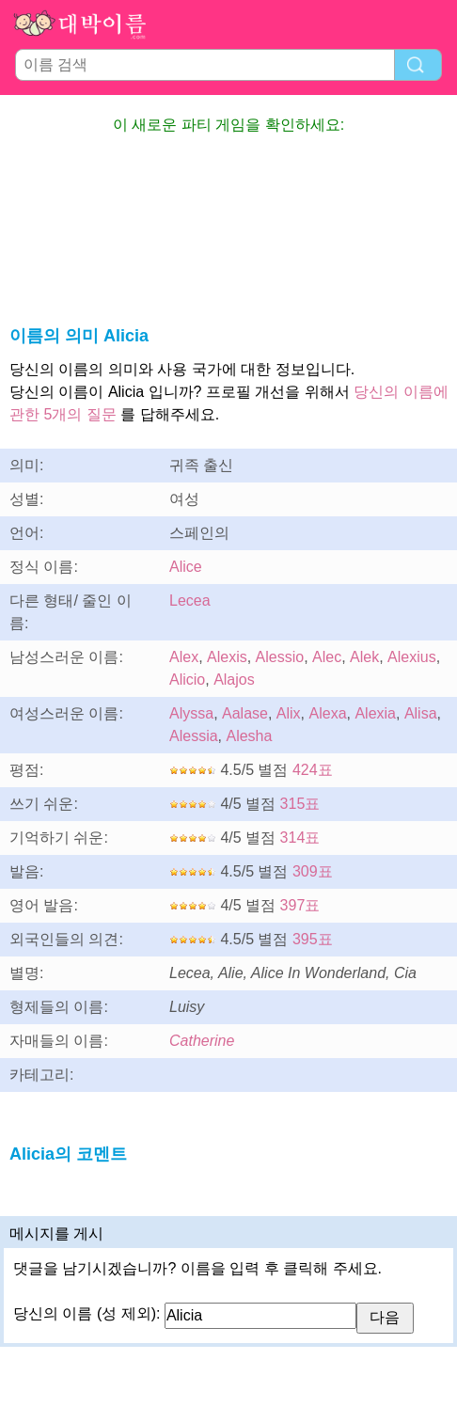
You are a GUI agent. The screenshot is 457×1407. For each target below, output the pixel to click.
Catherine (201, 1041)
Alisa (420, 713)
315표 (300, 804)
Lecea (190, 601)
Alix (288, 713)
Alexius (411, 657)
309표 (312, 871)
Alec (326, 657)
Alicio (187, 680)
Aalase (245, 713)
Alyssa (191, 713)
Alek (364, 657)
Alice (185, 567)
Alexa (328, 713)
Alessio (280, 657)
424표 (312, 770)
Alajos (234, 680)
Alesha (249, 736)
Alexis (227, 657)
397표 (300, 905)
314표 (300, 838)
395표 (312, 939)
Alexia (375, 713)
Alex (183, 657)
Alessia (193, 736)
